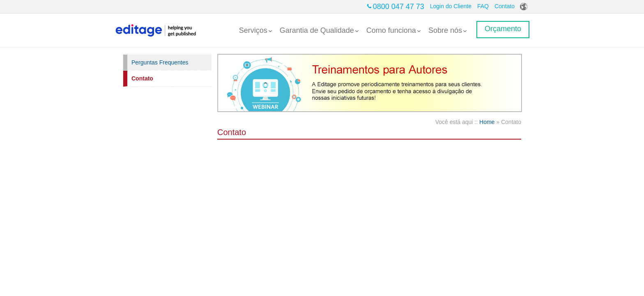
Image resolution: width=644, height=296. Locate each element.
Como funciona (393, 30)
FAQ (483, 6)
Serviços (255, 30)
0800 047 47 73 (398, 6)
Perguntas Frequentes (160, 62)
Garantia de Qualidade (319, 30)
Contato (504, 6)
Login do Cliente (451, 6)
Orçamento (503, 29)
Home (486, 122)
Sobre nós (447, 30)
